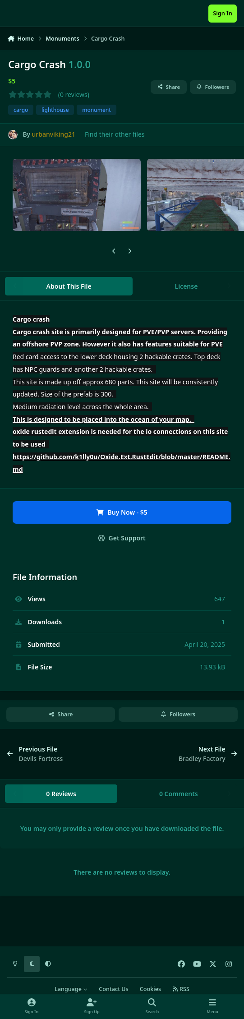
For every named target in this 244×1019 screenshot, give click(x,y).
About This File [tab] (69, 286)
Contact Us (113, 989)
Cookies (150, 989)
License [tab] (186, 286)
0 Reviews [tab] (61, 793)
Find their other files (115, 134)
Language (71, 989)
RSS (180, 989)
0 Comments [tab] (178, 793)
